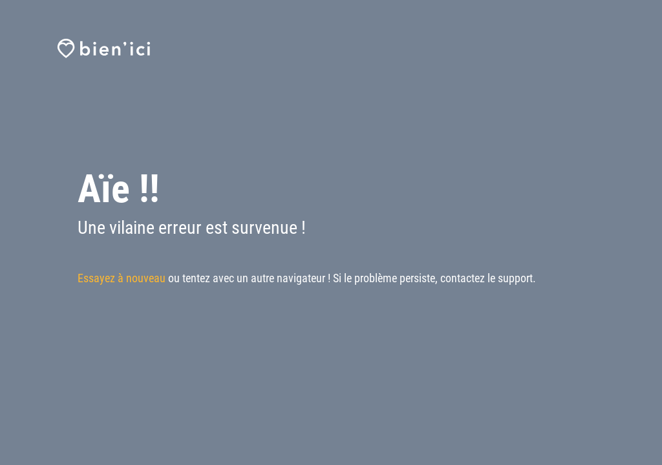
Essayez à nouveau (122, 278)
